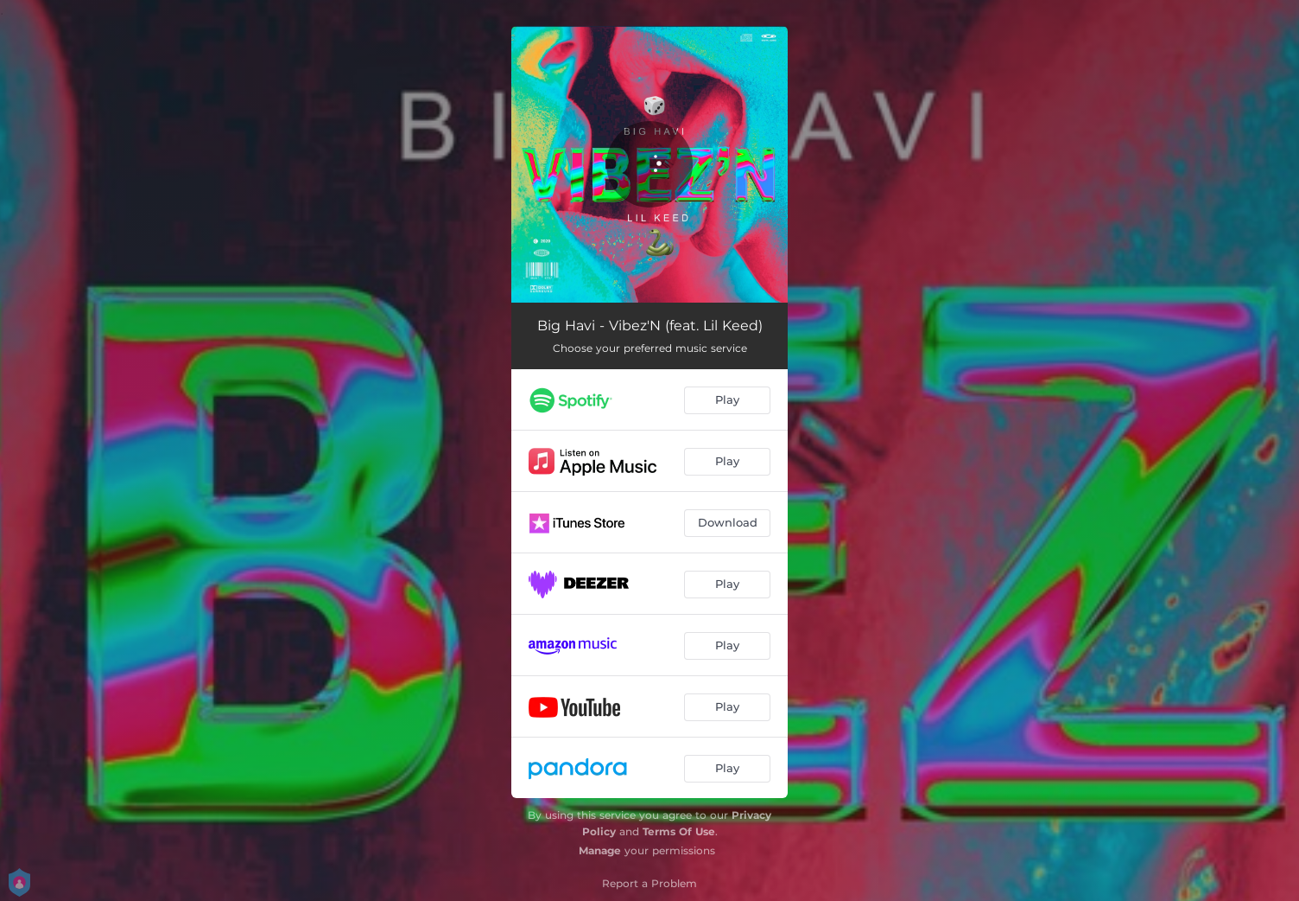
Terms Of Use (679, 831)
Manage (600, 850)
